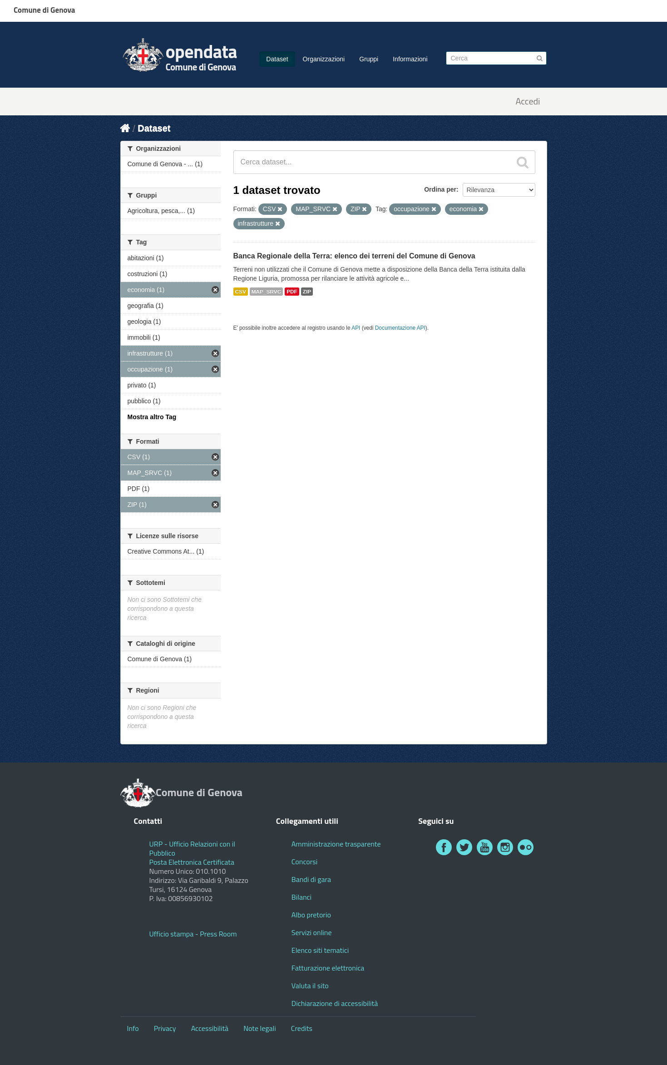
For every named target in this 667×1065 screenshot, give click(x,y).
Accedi (527, 101)
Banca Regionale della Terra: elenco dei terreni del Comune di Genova (354, 256)
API (355, 328)
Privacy (165, 1028)
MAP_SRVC (267, 291)
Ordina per (440, 189)
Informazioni (410, 59)
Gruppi (368, 59)
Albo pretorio (311, 914)
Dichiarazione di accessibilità (335, 1003)
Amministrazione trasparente (336, 843)
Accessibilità (209, 1028)
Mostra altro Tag (152, 417)
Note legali (259, 1028)
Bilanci (301, 897)
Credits (301, 1028)
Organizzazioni (324, 59)
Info (133, 1028)
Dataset (277, 59)
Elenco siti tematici (320, 950)
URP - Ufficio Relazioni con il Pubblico (192, 848)
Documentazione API (400, 328)
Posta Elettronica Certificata (191, 862)
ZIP (307, 291)
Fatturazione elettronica (328, 967)
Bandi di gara (311, 879)
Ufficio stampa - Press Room (193, 933)
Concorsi (304, 861)
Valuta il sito (310, 985)
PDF (292, 291)
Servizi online (312, 932)
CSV (240, 291)
